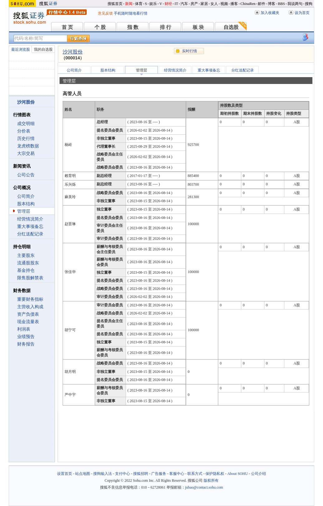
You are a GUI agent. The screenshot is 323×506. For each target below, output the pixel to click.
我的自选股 (43, 49)
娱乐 (153, 4)
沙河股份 (73, 51)
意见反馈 (105, 13)
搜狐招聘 (140, 473)
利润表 (23, 329)
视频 (224, 4)
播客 (234, 4)
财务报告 (26, 344)
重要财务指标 (30, 299)
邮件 (261, 4)
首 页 (67, 27)
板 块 (198, 27)
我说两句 (294, 4)
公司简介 (26, 196)
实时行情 (189, 51)
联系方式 (194, 473)
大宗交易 (26, 153)
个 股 (100, 27)
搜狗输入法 (102, 473)
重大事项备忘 (30, 226)
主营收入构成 (30, 306)
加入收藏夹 (270, 13)
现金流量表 (28, 321)
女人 (214, 4)
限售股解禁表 (30, 278)
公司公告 (26, 175)
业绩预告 (26, 336)
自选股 (231, 27)
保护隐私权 (214, 473)
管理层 (23, 211)
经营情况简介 (30, 219)
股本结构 (26, 204)
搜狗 (308, 4)
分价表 (23, 131)
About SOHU (237, 473)
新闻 (129, 4)
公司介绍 (258, 473)
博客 (271, 4)
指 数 (132, 27)
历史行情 (26, 138)
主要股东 (26, 255)
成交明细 (26, 123)
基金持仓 (26, 270)
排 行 (165, 27)
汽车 (184, 4)
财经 (168, 4)
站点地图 (82, 473)
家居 (204, 4)
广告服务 (158, 473)
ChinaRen (247, 4)
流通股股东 (28, 263)
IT (176, 4)
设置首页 (64, 473)
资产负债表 (28, 314)
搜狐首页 (115, 4)
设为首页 (302, 13)
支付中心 (122, 473)
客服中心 (176, 473)
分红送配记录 (30, 234)
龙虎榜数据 (28, 146)
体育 (138, 4)
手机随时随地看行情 (130, 13)
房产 (194, 4)
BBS (281, 4)
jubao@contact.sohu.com (204, 487)
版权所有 (211, 480)
